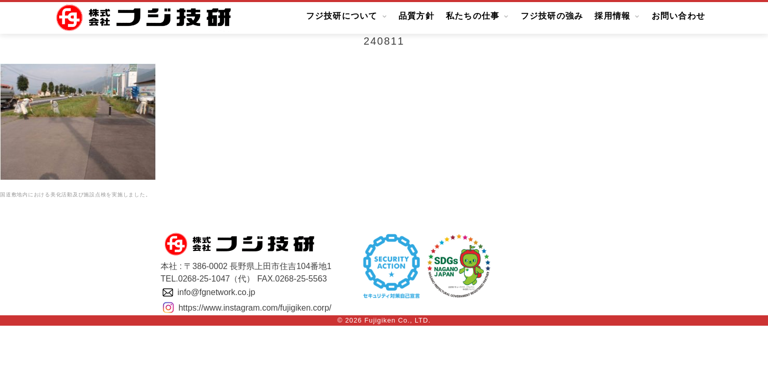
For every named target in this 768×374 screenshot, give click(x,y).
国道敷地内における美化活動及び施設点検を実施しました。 (75, 194)
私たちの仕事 (473, 16)
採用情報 (612, 16)
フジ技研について (342, 16)
